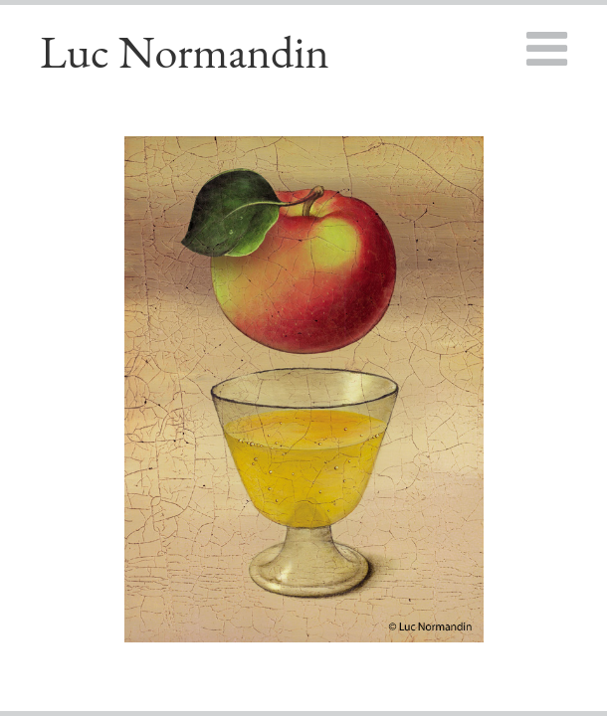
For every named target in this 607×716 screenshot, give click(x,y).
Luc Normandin (184, 52)
